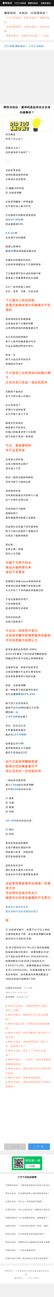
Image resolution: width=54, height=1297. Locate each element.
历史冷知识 (30, 18)
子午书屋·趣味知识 (14, 46)
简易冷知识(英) (30, 35)
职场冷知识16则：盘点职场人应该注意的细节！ (27, 1258)
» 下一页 (39, 1147)
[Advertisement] (26, 78)
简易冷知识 (12, 35)
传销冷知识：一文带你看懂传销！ (21, 1250)
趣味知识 (7, 3)
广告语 (45, 35)
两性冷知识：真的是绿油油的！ (25, 1077)
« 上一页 (14, 1147)
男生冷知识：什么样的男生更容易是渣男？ (25, 1234)
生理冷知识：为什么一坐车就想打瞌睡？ (24, 1201)
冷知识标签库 (13, 26)
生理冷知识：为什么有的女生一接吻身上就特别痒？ (29, 1209)
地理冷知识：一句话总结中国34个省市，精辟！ (27, 1226)
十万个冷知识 (20, 3)
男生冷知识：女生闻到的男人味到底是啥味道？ (27, 1193)
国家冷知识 (33, 3)
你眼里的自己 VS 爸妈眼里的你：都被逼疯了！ (27, 1218)
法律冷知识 (46, 3)
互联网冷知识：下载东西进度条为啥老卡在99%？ (28, 1185)
